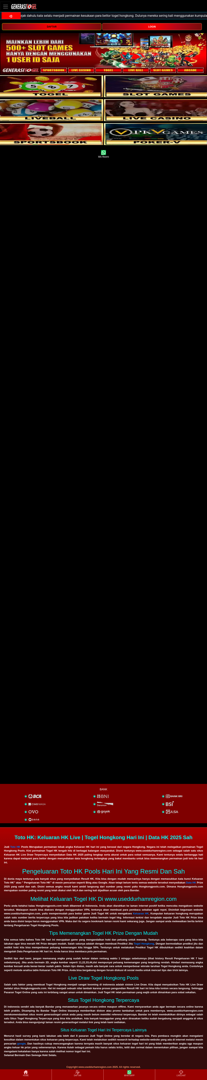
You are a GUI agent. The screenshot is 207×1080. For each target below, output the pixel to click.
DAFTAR (51, 26)
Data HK (191, 882)
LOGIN (152, 26)
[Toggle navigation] (5, 6)
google (21, 1043)
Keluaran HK (141, 913)
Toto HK (15, 846)
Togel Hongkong (144, 943)
